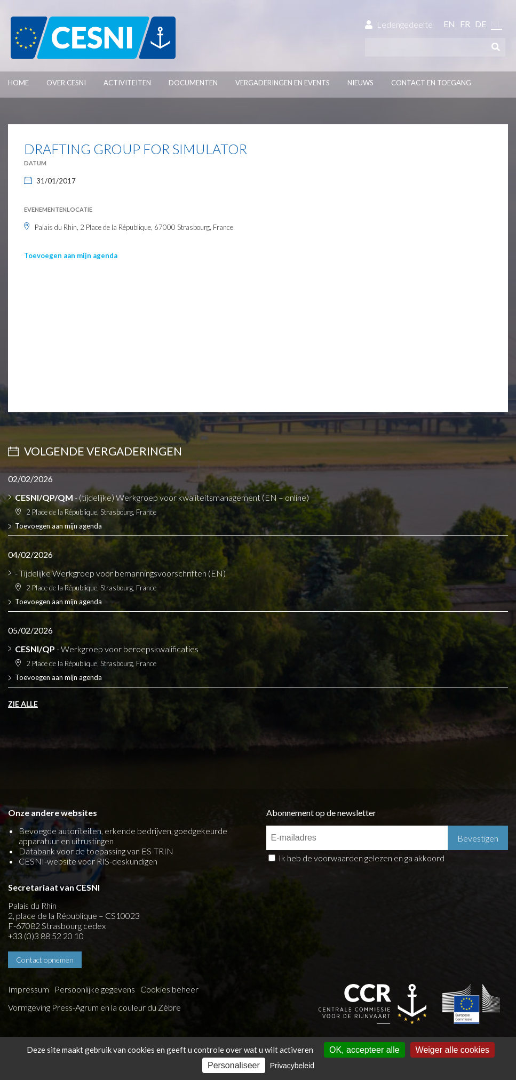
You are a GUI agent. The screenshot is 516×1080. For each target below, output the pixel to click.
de (480, 24)
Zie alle (23, 703)
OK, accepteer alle (364, 1049)
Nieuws (360, 82)
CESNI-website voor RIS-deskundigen (88, 861)
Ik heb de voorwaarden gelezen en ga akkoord (361, 858)
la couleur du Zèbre (146, 1007)
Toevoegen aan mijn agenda (70, 255)
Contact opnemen (45, 959)
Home (18, 82)
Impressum (28, 989)
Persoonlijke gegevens (94, 989)
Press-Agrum (75, 1007)
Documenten (193, 82)
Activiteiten (127, 82)
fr (465, 24)
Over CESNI (66, 82)
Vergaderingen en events (282, 82)
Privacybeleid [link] (292, 1065)
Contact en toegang (431, 82)
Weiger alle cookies (452, 1049)
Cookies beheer (169, 989)
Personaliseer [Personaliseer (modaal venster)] (234, 1065)
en (449, 24)
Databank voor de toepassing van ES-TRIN (96, 851)
